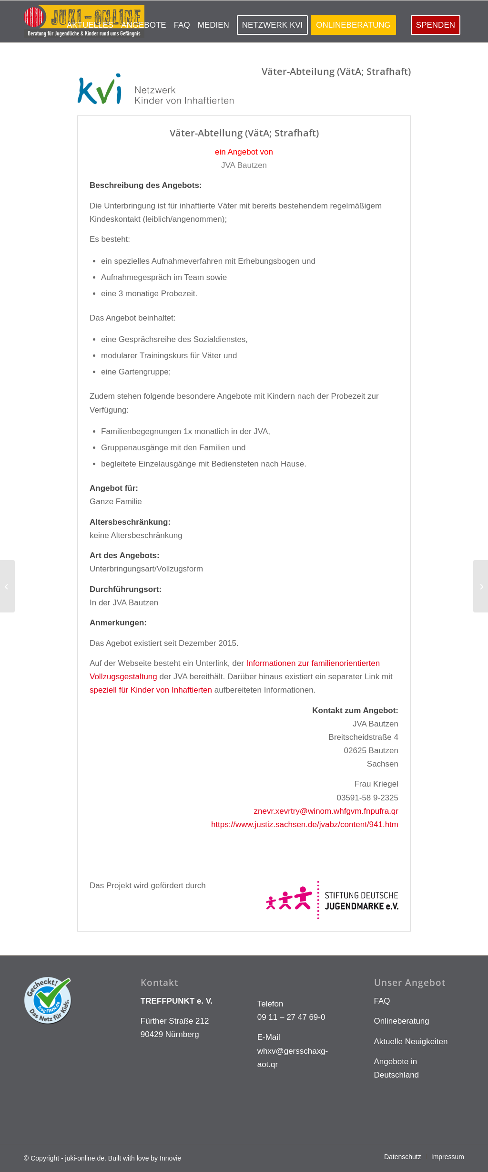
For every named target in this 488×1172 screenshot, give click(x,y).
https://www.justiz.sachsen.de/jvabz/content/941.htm (304, 824)
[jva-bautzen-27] (7, 586)
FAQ (382, 1001)
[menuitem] (90, 21)
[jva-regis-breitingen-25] (480, 586)
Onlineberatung (401, 1021)
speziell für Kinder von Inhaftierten (151, 690)
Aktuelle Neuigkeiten (411, 1041)
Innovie (170, 1158)
